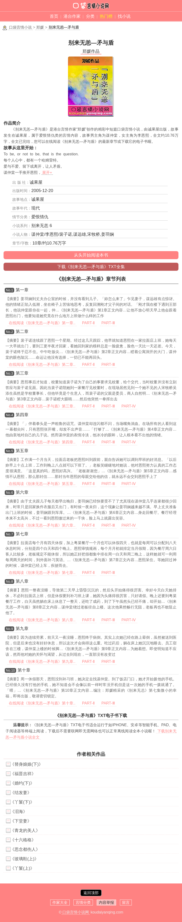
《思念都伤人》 (25, 849)
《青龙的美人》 (25, 830)
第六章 (22, 492)
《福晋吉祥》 (23, 773)
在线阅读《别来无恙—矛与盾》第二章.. (42, 365)
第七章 (22, 534)
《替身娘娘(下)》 (26, 764)
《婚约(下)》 (22, 783)
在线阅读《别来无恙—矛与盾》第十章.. (42, 703)
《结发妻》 (21, 792)
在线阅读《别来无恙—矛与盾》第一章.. (42, 323)
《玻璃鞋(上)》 (24, 858)
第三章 (22, 373)
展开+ (47, 172)
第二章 (22, 331)
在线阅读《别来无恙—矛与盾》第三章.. (42, 406)
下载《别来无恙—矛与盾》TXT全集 (91, 266)
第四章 (22, 414)
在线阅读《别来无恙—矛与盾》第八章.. (42, 620)
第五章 (22, 450)
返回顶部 (91, 893)
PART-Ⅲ (108, 323)
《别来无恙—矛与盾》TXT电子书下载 (91, 715)
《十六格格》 (23, 840)
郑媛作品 (91, 51)
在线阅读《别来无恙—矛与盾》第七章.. (42, 573)
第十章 (24, 670)
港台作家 (72, 16)
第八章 (22, 581)
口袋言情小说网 (75, 912)
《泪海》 (18, 811)
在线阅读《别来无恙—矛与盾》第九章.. (42, 662)
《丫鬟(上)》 (22, 868)
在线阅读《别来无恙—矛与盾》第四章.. (42, 442)
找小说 (124, 16)
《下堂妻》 (21, 821)
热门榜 (106, 16)
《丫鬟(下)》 (22, 802)
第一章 (22, 290)
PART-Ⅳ (129, 406)
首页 (54, 16)
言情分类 (83, 902)
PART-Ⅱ (88, 323)
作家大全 (60, 902)
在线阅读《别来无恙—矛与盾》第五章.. (42, 484)
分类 (90, 16)
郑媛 (40, 27)
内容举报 (106, 902)
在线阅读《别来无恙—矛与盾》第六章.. (42, 525)
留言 (126, 902)
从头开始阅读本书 (91, 255)
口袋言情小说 (20, 27)
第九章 (22, 628)
